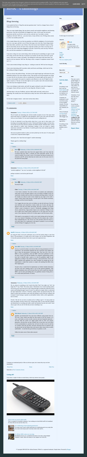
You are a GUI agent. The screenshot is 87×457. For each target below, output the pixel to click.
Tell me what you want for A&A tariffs (17, 419)
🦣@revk (61, 57)
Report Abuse (75, 128)
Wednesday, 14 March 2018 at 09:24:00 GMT (28, 168)
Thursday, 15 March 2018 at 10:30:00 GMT (30, 246)
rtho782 (13, 232)
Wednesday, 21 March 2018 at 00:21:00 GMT (32, 313)
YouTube (61, 54)
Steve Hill (17, 246)
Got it (83, 4)
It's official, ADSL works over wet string (24, 434)
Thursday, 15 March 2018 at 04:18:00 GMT (28, 189)
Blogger (69, 449)
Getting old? (10, 374)
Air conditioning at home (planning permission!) (26, 425)
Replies (14, 146)
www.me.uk (62, 113)
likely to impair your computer (75, 111)
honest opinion (62, 89)
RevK (16, 149)
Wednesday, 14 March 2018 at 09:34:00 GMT (26, 232)
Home (30, 367)
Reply (12, 143)
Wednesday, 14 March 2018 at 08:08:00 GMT (31, 149)
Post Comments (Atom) (18, 369)
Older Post (51, 367)
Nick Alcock (18, 313)
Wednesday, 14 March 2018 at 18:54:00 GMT (28, 283)
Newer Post (10, 367)
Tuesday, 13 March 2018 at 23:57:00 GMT (27, 112)
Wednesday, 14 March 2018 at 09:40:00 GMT (31, 182)
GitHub (61, 55)
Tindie (60, 52)
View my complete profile (65, 59)
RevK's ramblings (22, 8)
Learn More (76, 4)
